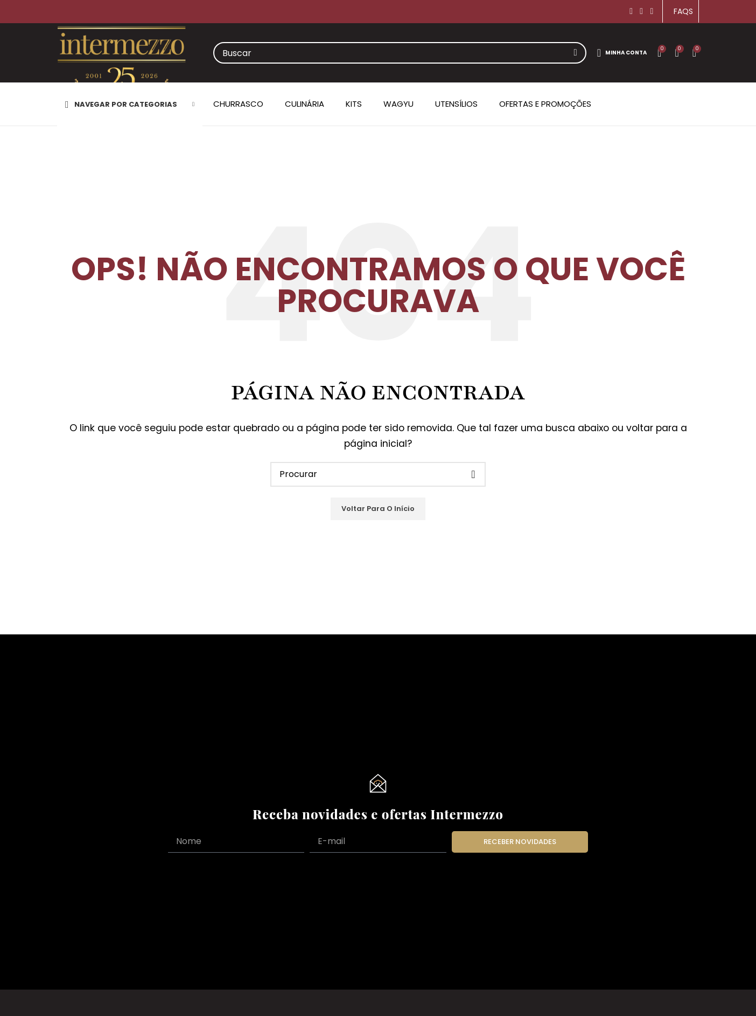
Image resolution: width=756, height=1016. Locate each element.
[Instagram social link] (641, 11)
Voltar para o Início (378, 508)
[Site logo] (121, 64)
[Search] (399, 53)
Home (69, 177)
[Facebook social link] (631, 11)
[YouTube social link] (652, 11)
